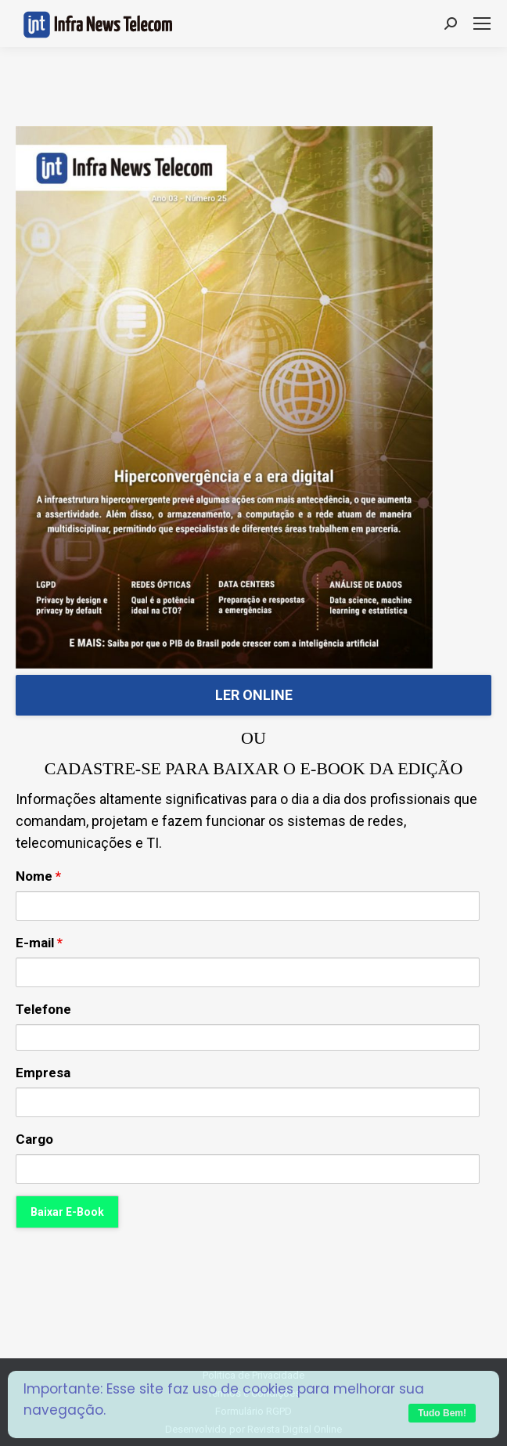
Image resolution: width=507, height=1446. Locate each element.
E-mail (39, 942)
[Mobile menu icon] (482, 23)
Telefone (43, 1009)
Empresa (43, 1072)
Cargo (34, 1139)
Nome (38, 876)
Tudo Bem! (442, 1413)
